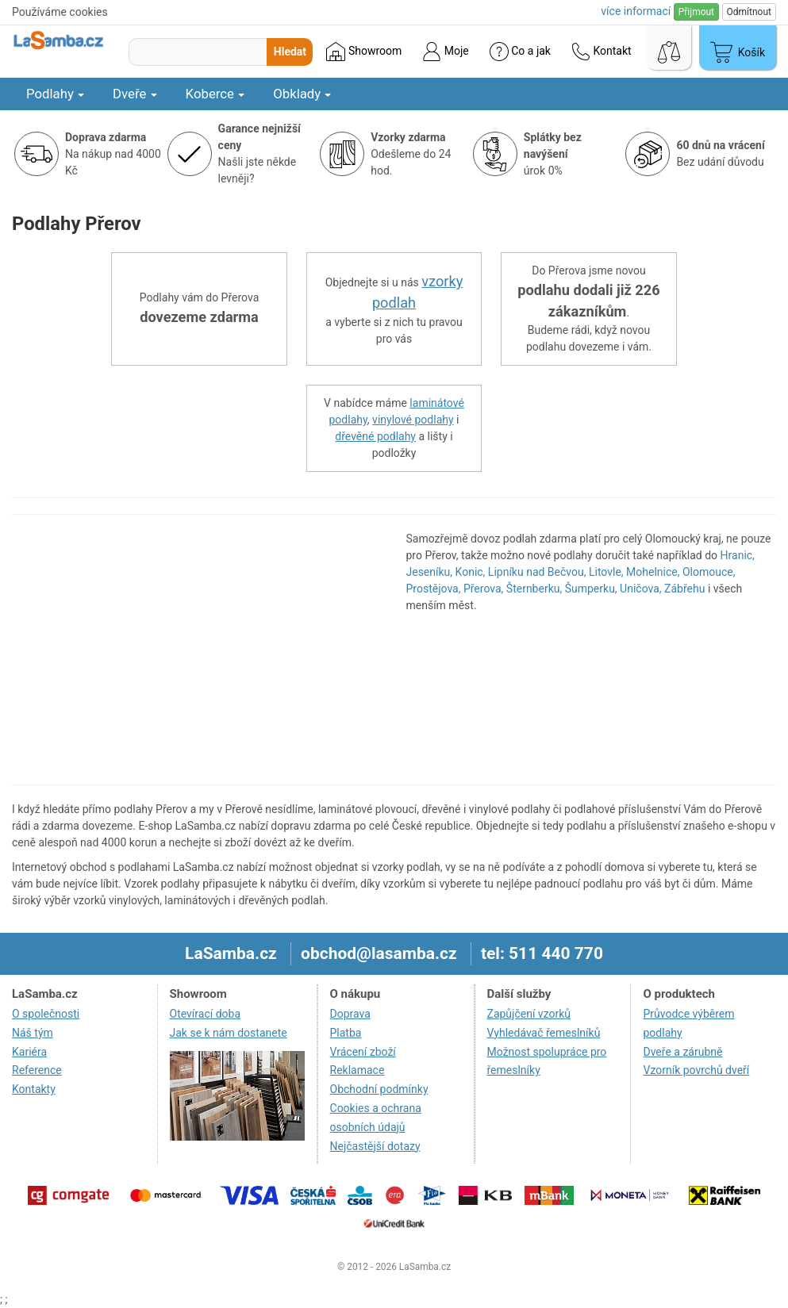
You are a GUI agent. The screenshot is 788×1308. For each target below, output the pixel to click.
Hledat (290, 51)
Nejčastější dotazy (375, 1146)
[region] (197, 650)
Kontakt (601, 51)
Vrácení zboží (363, 1051)
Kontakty (34, 1089)
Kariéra (29, 1051)
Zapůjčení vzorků (529, 1013)
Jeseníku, (429, 572)
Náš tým (32, 1032)
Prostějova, (433, 588)
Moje (445, 51)
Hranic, (738, 555)
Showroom (364, 51)
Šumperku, (591, 588)
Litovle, (606, 572)
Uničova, (640, 588)
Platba (346, 1032)
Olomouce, (709, 572)
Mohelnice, (652, 572)
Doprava (350, 1013)
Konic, (471, 572)
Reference (37, 1070)
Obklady (302, 94)
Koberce (215, 94)
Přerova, (483, 588)
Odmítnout (749, 11)
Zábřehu (684, 588)
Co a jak (520, 51)
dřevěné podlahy (375, 436)
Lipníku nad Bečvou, (537, 572)
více (636, 11)
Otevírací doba (205, 1013)
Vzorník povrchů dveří (696, 1070)
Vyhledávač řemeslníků (544, 1032)
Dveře (135, 94)
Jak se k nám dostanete (228, 1032)
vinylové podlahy (413, 419)
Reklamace (357, 1070)
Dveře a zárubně (682, 1051)
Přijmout (696, 11)
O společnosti (45, 1013)
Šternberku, (534, 588)
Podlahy (55, 94)
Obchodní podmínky (379, 1089)
